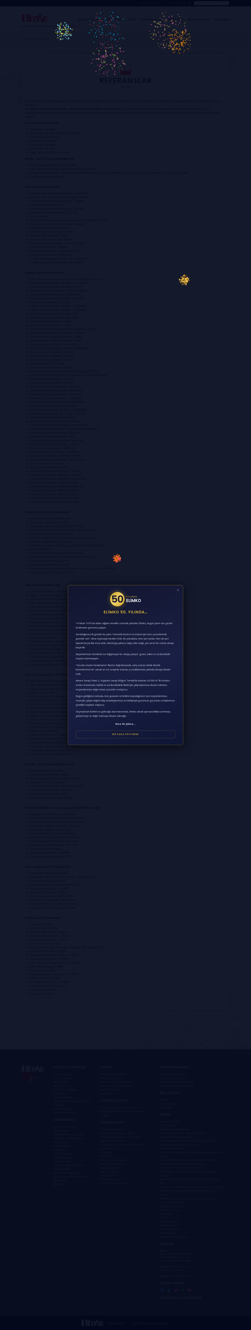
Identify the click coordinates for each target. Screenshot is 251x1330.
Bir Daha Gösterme (125, 734)
